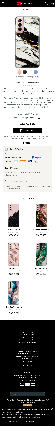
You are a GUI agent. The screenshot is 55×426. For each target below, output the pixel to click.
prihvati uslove (12, 421)
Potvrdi (27, 406)
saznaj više (29, 421)
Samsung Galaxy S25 (27, 342)
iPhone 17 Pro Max (27, 334)
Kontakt (27, 372)
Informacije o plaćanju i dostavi (27, 375)
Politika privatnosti (27, 377)
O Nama (28, 370)
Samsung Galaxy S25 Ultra (27, 339)
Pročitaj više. (13, 175)
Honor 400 (27, 361)
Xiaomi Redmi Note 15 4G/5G (27, 353)
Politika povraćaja (28, 380)
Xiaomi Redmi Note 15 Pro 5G (27, 356)
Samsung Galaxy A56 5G (27, 351)
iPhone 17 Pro (27, 332)
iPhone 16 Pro (27, 337)
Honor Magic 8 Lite (27, 358)
